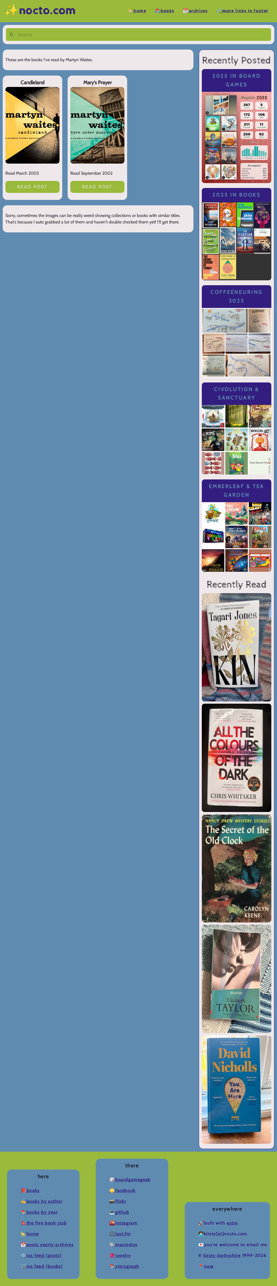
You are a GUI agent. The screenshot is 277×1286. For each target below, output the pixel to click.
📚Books (164, 11)
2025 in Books (236, 195)
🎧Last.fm (120, 1233)
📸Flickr (117, 1201)
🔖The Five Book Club (44, 1223)
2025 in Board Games (236, 80)
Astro (232, 1223)
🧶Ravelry (120, 1255)
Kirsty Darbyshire (221, 1255)
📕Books (30, 1190)
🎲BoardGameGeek (129, 1179)
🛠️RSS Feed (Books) (41, 1266)
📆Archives (195, 11)
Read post (32, 186)
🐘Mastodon (123, 1244)
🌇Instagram (123, 1223)
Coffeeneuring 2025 (236, 296)
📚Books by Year (39, 1212)
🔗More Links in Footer (242, 11)
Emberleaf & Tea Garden (236, 490)
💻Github (119, 1212)
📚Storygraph (124, 1266)
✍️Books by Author (42, 1201)
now (208, 1266)
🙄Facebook (122, 1190)
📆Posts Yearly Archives (47, 1244)
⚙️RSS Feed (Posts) (41, 1255)
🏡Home (137, 11)
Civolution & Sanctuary (236, 393)
